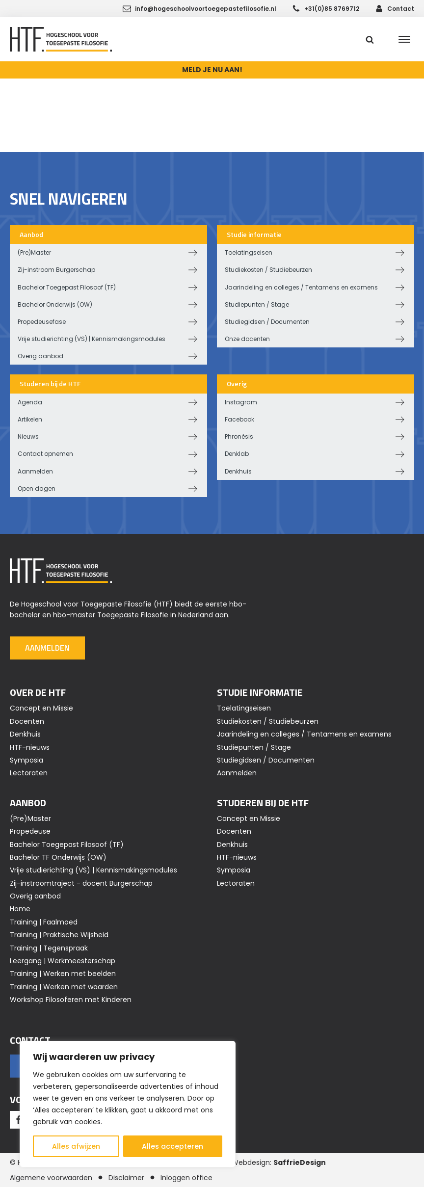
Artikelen (30, 419)
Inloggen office (186, 1178)
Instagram (241, 402)
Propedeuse (30, 831)
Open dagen (36, 488)
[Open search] (370, 39)
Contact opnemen (45, 453)
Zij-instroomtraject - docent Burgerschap (81, 883)
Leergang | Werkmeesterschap (62, 961)
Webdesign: (279, 1162)
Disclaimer (126, 1178)
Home (20, 909)
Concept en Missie (41, 708)
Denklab (237, 453)
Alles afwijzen (76, 1146)
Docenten (27, 721)
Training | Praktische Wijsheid (59, 935)
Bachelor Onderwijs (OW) (55, 304)
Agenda (30, 402)
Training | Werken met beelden (63, 973)
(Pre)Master (34, 252)
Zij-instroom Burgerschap (56, 269)
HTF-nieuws (30, 747)
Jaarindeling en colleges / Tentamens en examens (301, 287)
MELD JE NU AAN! (212, 70)
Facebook (239, 419)
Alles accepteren (172, 1146)
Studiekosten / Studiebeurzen (268, 269)
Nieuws (28, 436)
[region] (128, 1104)
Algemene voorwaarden (51, 1178)
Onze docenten (247, 339)
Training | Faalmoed (44, 922)
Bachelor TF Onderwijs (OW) (58, 857)
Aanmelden (35, 471)
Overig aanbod (40, 356)
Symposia (26, 760)
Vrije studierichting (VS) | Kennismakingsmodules (91, 339)
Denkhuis (238, 471)
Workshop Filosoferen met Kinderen (71, 999)
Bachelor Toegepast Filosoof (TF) (67, 287)
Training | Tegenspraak (49, 948)
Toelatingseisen (248, 252)
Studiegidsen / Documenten (267, 321)
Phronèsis (239, 436)
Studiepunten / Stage (257, 304)
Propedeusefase (42, 321)
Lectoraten (29, 773)
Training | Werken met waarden (64, 987)
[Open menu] (404, 39)
